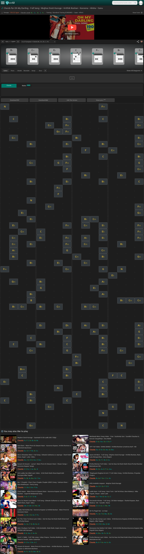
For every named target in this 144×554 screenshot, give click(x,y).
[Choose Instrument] (45, 70)
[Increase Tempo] (18, 41)
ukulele (19, 70)
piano (12, 70)
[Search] (135, 3)
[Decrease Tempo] (2, 41)
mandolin (26, 70)
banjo (33, 70)
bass (40, 70)
